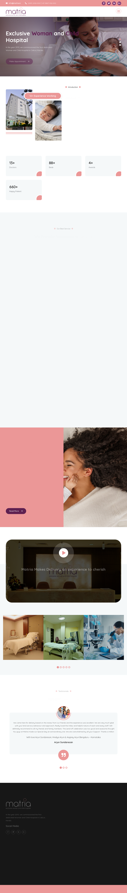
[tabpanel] (63, 41)
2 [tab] (120, 42)
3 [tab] (120, 45)
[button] (58, 667)
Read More (16, 511)
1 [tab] (120, 39)
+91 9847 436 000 (49, 3)
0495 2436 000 (32, 3)
